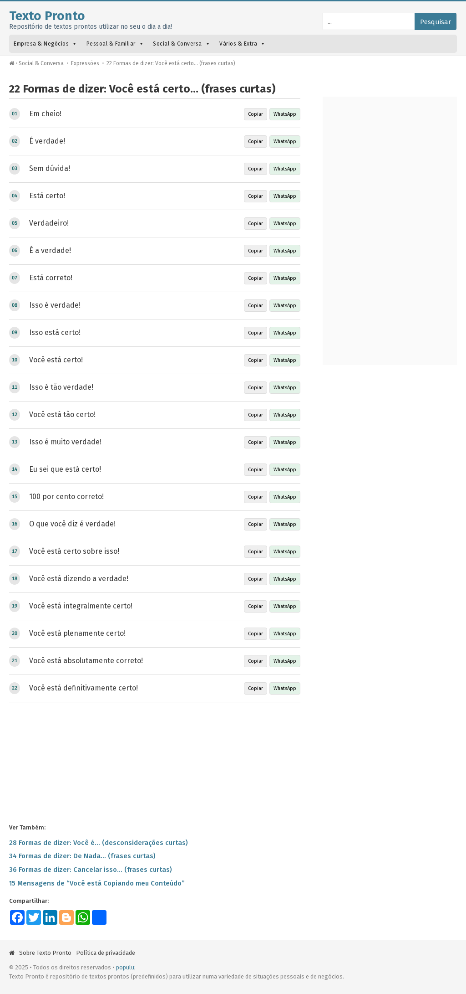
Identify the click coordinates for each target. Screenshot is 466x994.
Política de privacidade (105, 952)
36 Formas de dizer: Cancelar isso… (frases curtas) (90, 869)
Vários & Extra (242, 44)
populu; (126, 967)
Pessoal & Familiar (115, 44)
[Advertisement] (154, 762)
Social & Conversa (181, 44)
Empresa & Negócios (45, 44)
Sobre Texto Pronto (45, 952)
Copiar (255, 114)
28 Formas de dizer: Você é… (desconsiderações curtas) (98, 843)
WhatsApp (285, 114)
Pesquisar (435, 22)
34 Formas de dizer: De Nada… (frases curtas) (82, 856)
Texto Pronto (47, 15)
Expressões (85, 63)
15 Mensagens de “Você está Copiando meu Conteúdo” (97, 883)
